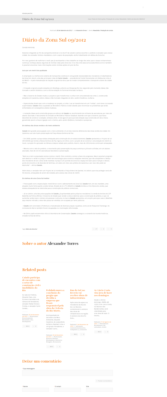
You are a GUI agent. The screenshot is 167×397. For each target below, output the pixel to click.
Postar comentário (105, 381)
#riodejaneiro (26, 321)
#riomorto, (58, 340)
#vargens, (49, 342)
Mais (28, 326)
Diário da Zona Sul (31, 229)
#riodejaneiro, (50, 340)
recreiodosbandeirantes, (78, 328)
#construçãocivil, (27, 318)
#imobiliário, (26, 320)
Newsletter (123, 19)
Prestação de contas (112, 19)
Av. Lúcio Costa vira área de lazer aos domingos (103, 293)
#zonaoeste (57, 342)
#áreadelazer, (104, 324)
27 (96, 229)
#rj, (104, 325)
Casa (89, 19)
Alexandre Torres (81, 30)
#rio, (31, 320)
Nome (25, 386)
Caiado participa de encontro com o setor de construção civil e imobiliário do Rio (31, 284)
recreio (104, 327)
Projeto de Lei (51, 171)
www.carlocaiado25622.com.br (93, 63)
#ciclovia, (49, 338)
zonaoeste (83, 330)
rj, (78, 330)
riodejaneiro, (74, 330)
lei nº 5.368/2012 (68, 186)
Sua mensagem (29, 369)
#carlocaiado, (34, 316)
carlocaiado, (79, 326)
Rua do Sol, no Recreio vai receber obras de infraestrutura (79, 294)
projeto (90, 198)
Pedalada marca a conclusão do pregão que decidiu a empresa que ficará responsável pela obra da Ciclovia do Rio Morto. (55, 300)
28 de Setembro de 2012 (64, 30)
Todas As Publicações (98, 19)
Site (87, 386)
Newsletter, (96, 30)
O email (58, 386)
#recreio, (55, 338)
